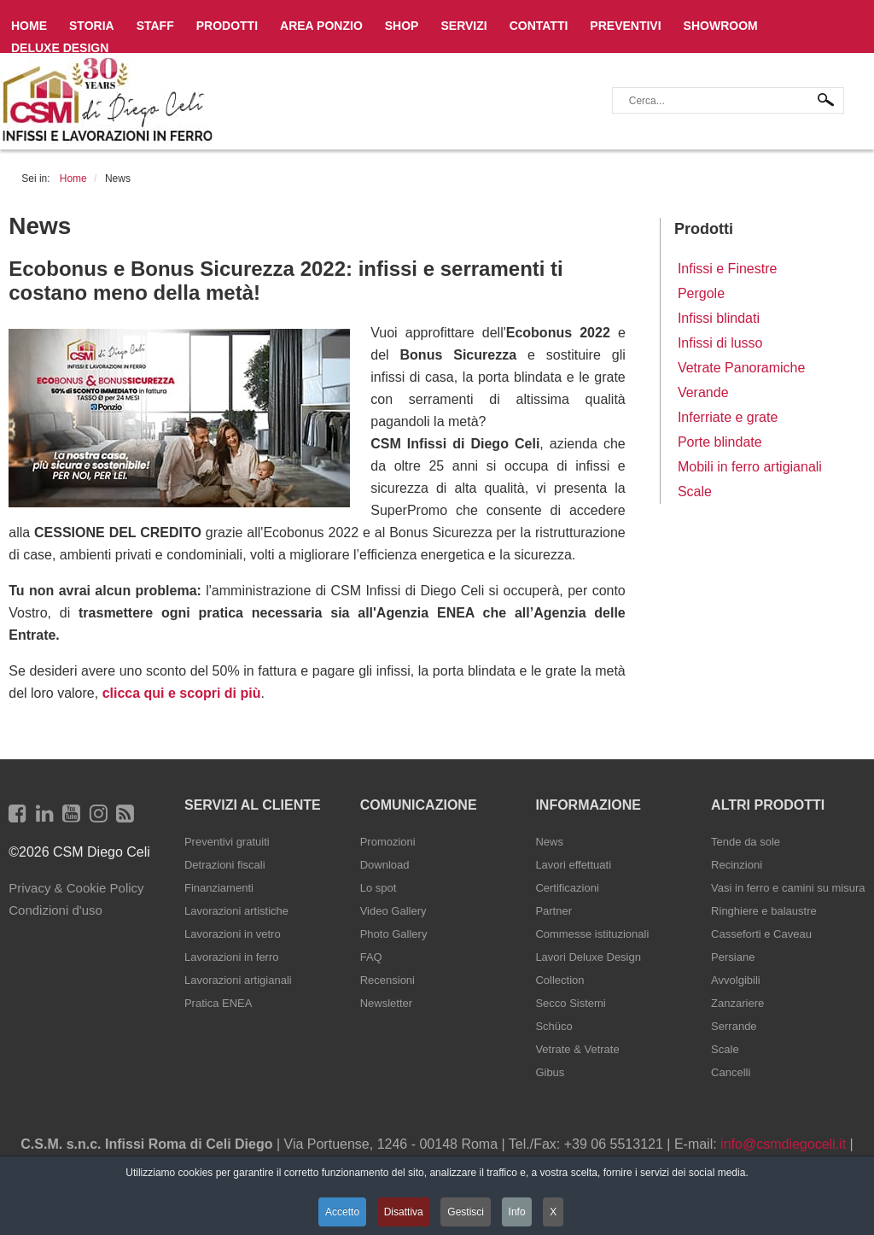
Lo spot (378, 887)
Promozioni (388, 841)
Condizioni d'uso (55, 910)
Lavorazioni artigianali (238, 980)
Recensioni (387, 980)
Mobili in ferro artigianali (750, 466)
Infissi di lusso (720, 343)
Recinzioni (736, 864)
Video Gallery (393, 910)
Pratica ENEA (218, 1003)
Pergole (701, 293)
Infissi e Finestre (727, 268)
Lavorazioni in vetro (232, 934)
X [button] (554, 1212)
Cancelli (730, 1072)
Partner (553, 910)
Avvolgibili (735, 980)
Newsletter (386, 1003)
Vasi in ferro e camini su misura (788, 887)
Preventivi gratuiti (227, 841)
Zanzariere (737, 1003)
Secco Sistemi (570, 1003)
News (549, 841)
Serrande (733, 1026)
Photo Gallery (394, 934)
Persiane (733, 957)
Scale (695, 491)
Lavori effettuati (573, 864)
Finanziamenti (218, 887)
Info (518, 1212)
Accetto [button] (341, 1212)
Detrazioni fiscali (224, 864)
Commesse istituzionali (592, 934)
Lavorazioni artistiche (236, 910)
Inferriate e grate (728, 417)
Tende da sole (745, 841)
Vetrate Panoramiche (741, 367)
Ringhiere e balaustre (764, 910)
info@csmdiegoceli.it (783, 1144)
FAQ (371, 957)
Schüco (553, 1026)
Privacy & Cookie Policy (76, 888)
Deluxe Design (59, 48)
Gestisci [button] (466, 1212)
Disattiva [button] (402, 1212)
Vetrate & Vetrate (577, 1049)
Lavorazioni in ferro (231, 957)
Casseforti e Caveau (761, 934)
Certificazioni (566, 887)
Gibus (549, 1072)
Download (385, 864)
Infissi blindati (719, 318)
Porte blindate (720, 442)
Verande (703, 392)
